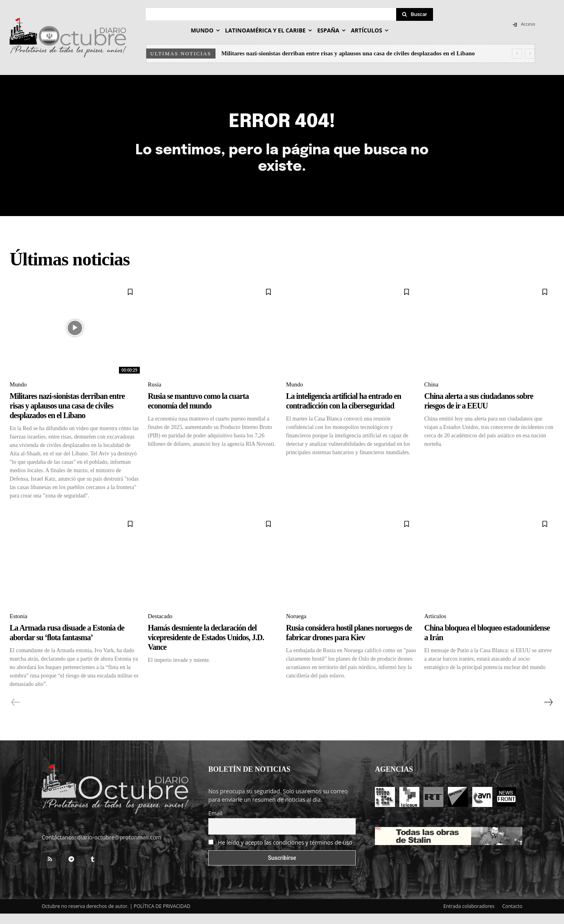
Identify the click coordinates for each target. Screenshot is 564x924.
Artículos (436, 626)
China (431, 393)
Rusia (155, 393)
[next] (530, 54)
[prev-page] (16, 713)
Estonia (19, 626)
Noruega (297, 626)
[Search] (414, 14)
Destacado (161, 626)
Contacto (512, 916)
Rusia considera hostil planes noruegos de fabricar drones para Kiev (349, 643)
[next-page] (548, 713)
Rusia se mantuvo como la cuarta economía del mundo (198, 410)
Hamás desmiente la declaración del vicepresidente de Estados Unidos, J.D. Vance (206, 648)
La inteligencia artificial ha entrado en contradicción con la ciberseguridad (343, 410)
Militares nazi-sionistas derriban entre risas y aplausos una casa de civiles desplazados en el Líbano (348, 53)
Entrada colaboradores (469, 916)
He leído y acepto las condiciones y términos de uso (285, 853)
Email (215, 823)
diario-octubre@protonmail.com (119, 847)
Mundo (19, 393)
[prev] (517, 54)
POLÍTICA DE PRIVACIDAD (162, 916)
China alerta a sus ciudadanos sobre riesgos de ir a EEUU (478, 410)
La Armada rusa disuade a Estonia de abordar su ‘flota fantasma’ (67, 643)
